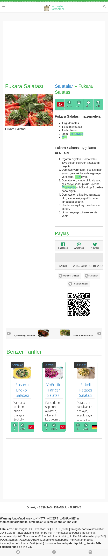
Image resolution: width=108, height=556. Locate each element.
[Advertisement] (54, 47)
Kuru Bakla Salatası (76, 333)
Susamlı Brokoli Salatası (23, 390)
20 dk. (89, 106)
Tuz (64, 137)
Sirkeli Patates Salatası (86, 390)
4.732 (85, 429)
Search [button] (104, 6)
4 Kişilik (80, 106)
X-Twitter (95, 245)
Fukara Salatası (80, 284)
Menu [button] (3, 6)
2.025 (54, 429)
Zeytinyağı (76, 133)
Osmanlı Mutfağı (71, 276)
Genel (69, 106)
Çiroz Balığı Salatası (32, 333)
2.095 (22, 429)
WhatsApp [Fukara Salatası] (79, 245)
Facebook (63, 245)
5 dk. (98, 106)
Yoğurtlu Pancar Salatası (54, 390)
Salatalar (64, 86)
